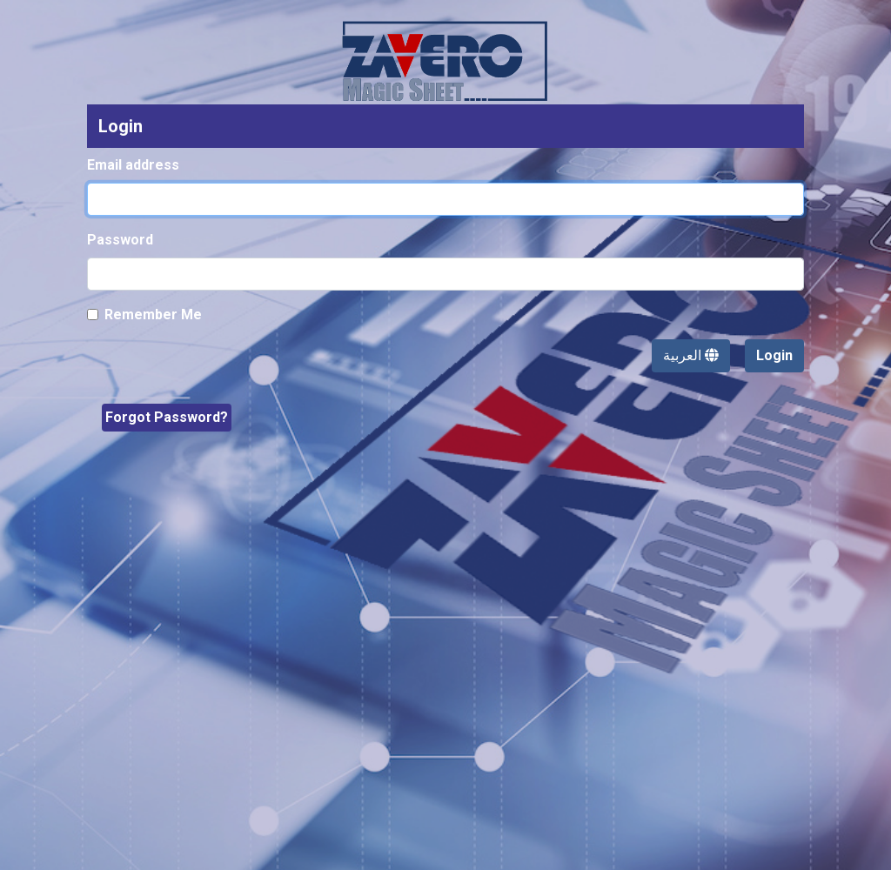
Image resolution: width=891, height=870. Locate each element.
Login (774, 355)
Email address (133, 165)
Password (120, 239)
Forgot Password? (166, 417)
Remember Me (153, 314)
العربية (691, 355)
